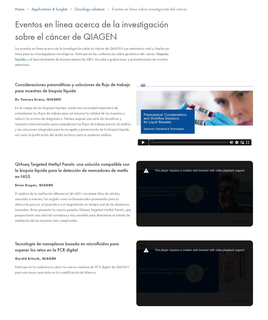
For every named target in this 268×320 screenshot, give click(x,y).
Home (19, 9)
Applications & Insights (50, 9)
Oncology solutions (90, 9)
